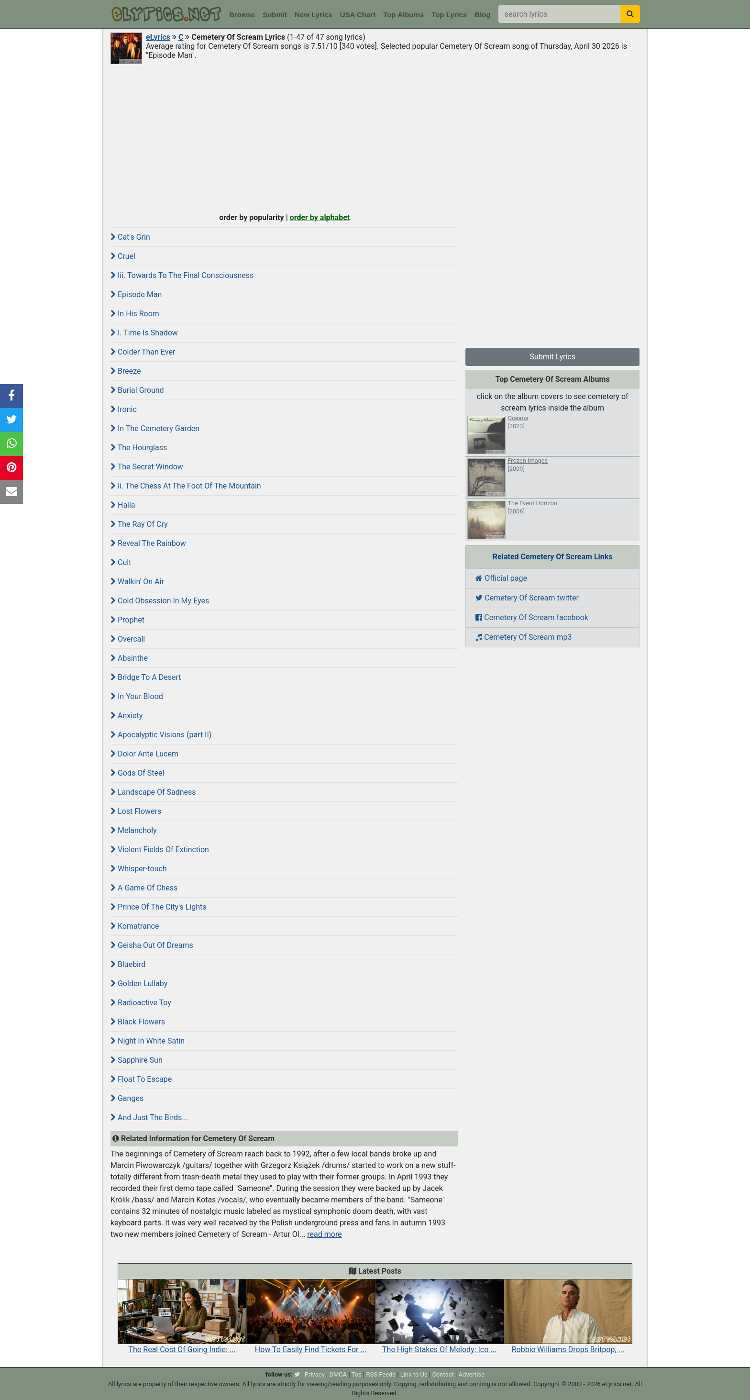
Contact (442, 1374)
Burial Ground (137, 390)
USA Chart (357, 15)
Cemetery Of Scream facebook (531, 617)
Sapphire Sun (136, 1060)
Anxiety (126, 715)
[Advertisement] (375, 137)
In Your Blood (136, 696)
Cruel (122, 256)
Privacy (315, 1374)
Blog (482, 15)
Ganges (126, 1098)
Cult (120, 562)
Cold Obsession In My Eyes (159, 600)
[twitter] (297, 1374)
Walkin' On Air (137, 581)
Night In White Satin (147, 1040)
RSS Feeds (381, 1374)
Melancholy (133, 830)
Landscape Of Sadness (153, 792)
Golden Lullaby (138, 983)
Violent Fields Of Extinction (159, 849)
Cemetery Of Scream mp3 (523, 637)
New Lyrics (313, 15)
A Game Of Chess (143, 887)
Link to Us (414, 1374)
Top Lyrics (449, 15)
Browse (242, 15)
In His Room (134, 313)
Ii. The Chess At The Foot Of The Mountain (185, 485)
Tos (357, 1374)
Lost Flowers (135, 811)
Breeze (125, 371)
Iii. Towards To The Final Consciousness (182, 275)
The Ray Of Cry (139, 524)
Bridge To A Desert (145, 677)
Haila (122, 505)
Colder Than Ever (142, 351)
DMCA (338, 1374)
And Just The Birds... (149, 1117)
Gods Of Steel (137, 773)
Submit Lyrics (552, 356)
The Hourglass (138, 447)
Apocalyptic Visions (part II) (160, 734)
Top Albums (403, 15)
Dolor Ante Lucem (144, 753)
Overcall (127, 639)
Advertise (471, 1374)
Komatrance (134, 926)
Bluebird (127, 964)
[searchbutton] (630, 14)
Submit (275, 15)
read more (324, 1234)
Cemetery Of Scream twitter (527, 597)
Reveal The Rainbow (148, 543)
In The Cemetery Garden (154, 428)
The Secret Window (146, 466)
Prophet (127, 619)
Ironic (123, 409)
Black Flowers (137, 1021)
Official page (501, 578)
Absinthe (129, 658)
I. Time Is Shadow (144, 332)
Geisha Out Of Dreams (151, 945)
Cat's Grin (130, 237)
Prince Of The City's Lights (158, 906)
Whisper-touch (138, 868)
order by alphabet (320, 217)
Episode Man (136, 294)
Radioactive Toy (140, 1002)
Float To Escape (141, 1079)
